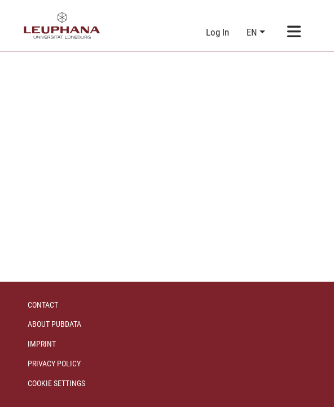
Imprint (42, 343)
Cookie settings (56, 383)
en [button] (253, 32)
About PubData (54, 324)
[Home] (62, 25)
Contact (43, 304)
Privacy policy (54, 363)
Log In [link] (218, 32)
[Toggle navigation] (294, 32)
